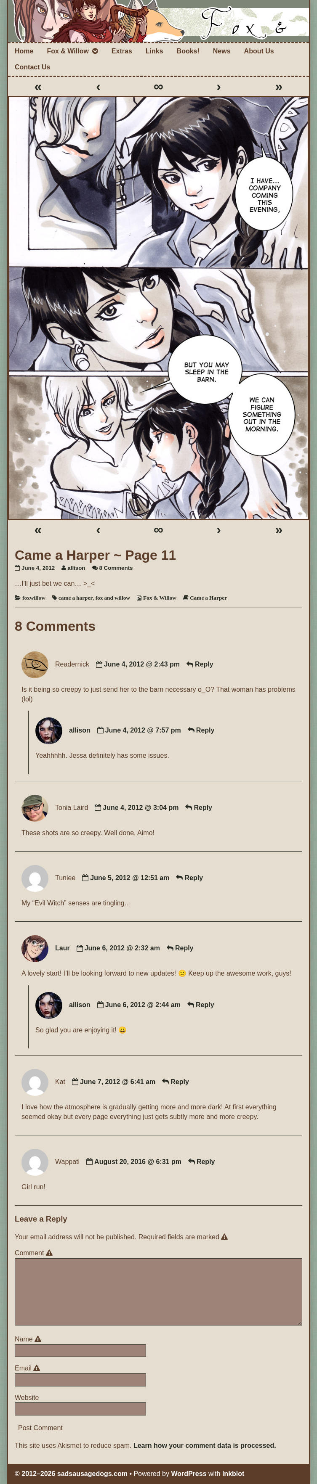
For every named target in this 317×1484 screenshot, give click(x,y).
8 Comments (116, 568)
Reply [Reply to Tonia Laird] (203, 807)
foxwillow (33, 597)
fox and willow (113, 597)
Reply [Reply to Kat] (179, 1081)
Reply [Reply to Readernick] (204, 664)
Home (24, 51)
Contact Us (32, 67)
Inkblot (233, 1473)
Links (154, 51)
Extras (122, 51)
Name (29, 1339)
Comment (35, 1253)
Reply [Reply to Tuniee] (193, 877)
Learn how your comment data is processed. (204, 1445)
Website (27, 1397)
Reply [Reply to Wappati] (206, 1161)
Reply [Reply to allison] (205, 730)
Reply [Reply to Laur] (184, 948)
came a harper (76, 597)
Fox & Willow (67, 51)
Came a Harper (208, 597)
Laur (62, 948)
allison (76, 568)
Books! (188, 51)
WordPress (188, 1473)
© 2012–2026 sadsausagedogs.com (71, 1473)
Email (29, 1368)
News (222, 51)
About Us (259, 51)
